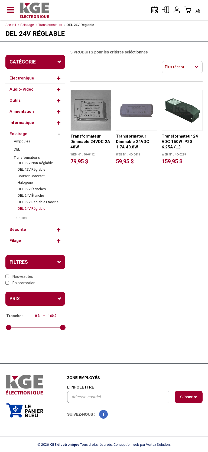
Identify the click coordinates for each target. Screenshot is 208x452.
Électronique (21, 78)
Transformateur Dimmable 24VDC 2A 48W (90, 141)
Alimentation (21, 111)
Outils (15, 100)
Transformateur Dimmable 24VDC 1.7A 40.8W (132, 141)
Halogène (25, 182)
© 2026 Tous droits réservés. (75, 445)
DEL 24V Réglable (31, 208)
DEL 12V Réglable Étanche (38, 202)
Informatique (21, 122)
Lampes (20, 218)
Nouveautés (19, 276)
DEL (17, 149)
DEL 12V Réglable (31, 169)
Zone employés (83, 377)
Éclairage (27, 25)
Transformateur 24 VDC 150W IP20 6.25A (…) (180, 141)
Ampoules (22, 141)
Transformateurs (50, 25)
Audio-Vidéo (21, 89)
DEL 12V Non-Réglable (35, 163)
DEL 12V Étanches (32, 189)
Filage (15, 240)
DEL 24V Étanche (31, 195)
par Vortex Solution (155, 445)
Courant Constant (31, 176)
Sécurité (17, 229)
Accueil (10, 25)
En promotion (20, 283)
